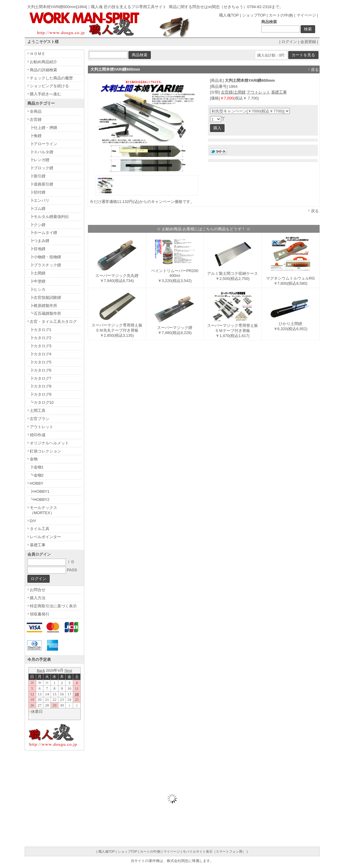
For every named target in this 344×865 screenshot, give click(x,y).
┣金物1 (37, 467)
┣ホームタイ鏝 (43, 232)
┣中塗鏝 (37, 281)
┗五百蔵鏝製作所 (45, 313)
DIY (33, 521)
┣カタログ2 (40, 338)
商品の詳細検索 (43, 70)
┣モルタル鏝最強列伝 (49, 216)
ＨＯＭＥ (37, 53)
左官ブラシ (39, 418)
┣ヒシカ (37, 289)
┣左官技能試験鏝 (45, 297)
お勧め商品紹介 (43, 62)
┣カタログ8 (40, 386)
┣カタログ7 (40, 378)
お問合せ (37, 589)
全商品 (36, 111)
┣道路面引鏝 (41, 184)
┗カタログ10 (42, 402)
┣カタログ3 (40, 346)
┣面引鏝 (37, 176)
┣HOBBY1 (40, 491)
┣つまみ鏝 (39, 240)
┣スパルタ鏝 (41, 152)
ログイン (289, 41)
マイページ (306, 15)
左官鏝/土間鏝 (233, 92)
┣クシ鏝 (37, 224)
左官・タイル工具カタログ (53, 321)
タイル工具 (39, 528)
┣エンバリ (39, 200)
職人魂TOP (229, 15)
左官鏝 (36, 119)
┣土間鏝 (37, 273)
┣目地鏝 (37, 249)
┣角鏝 (36, 135)
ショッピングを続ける (49, 86)
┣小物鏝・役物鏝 (45, 257)
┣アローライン (43, 144)
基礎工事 (279, 92)
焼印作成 (37, 435)
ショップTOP (253, 15)
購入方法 (37, 598)
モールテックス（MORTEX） (43, 510)
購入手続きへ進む (45, 94)
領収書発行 (39, 614)
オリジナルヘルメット (49, 443)
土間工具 (37, 410)
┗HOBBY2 (40, 499)
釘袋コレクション (45, 451)
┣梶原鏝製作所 (43, 305)
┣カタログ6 (40, 370)
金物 (34, 459)
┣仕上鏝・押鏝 (43, 127)
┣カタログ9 (40, 394)
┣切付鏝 (37, 192)
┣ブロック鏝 (41, 168)
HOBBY (37, 483)
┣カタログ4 (40, 354)
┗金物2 (37, 475)
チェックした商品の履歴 (51, 78)
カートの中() (281, 15)
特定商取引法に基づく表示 (53, 606)
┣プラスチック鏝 (45, 265)
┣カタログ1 (40, 329)
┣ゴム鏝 (37, 208)
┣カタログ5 (40, 362)
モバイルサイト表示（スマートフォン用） (214, 851)
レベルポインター (45, 537)
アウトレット (258, 92)
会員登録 (308, 41)
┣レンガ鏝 (39, 160)
